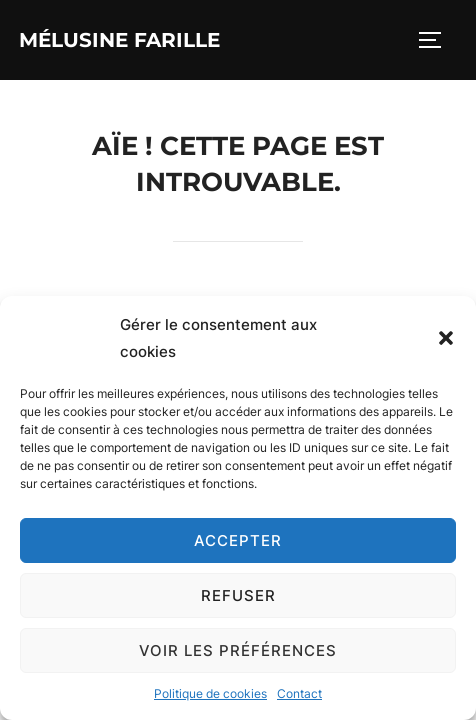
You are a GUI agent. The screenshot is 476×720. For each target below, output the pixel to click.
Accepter (238, 540)
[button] (446, 338)
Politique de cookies (210, 693)
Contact (299, 693)
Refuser (238, 595)
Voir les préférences (238, 650)
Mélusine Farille (119, 40)
